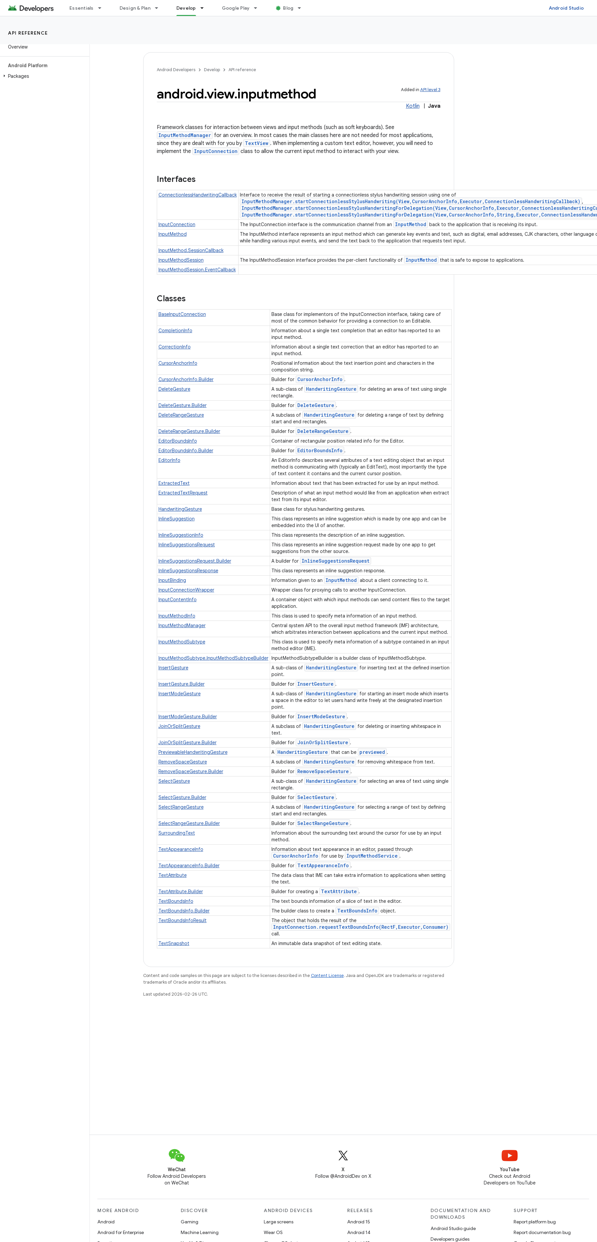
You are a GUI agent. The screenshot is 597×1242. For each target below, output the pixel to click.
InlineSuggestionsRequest (186, 545)
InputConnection (216, 151)
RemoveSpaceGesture (182, 762)
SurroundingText (176, 833)
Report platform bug (535, 1222)
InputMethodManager (184, 135)
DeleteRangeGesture (181, 415)
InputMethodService (372, 856)
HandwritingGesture (331, 389)
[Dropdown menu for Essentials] (103, 8)
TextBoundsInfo (175, 901)
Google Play (236, 8)
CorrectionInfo (174, 347)
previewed (372, 752)
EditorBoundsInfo (177, 441)
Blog (288, 8)
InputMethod (410, 224)
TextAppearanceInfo (180, 849)
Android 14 (358, 1232)
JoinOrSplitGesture (179, 726)
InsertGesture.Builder (181, 684)
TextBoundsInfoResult (182, 920)
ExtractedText (174, 483)
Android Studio (566, 8)
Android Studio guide (453, 1228)
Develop (212, 69)
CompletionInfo (175, 331)
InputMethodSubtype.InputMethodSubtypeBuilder (213, 658)
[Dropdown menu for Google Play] (258, 8)
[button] (43, 76)
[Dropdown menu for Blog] (302, 8)
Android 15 (358, 1222)
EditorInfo (169, 460)
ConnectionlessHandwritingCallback (197, 195)
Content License (327, 975)
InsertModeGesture (179, 694)
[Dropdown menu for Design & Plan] (159, 8)
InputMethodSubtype (181, 642)
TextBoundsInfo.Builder (184, 911)
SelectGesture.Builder (182, 797)
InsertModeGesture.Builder (187, 717)
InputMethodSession (181, 260)
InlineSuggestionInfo (180, 535)
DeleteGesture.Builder (182, 405)
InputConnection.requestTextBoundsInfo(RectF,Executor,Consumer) (360, 927)
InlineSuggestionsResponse (188, 571)
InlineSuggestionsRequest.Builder (194, 561)
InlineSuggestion (176, 519)
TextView (256, 143)
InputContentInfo (177, 600)
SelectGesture (174, 781)
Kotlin (413, 106)
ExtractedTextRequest (183, 493)
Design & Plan (135, 8)
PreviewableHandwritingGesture (193, 752)
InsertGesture (173, 668)
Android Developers (176, 69)
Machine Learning (200, 1232)
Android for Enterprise (120, 1232)
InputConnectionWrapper (186, 590)
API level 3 (430, 89)
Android (106, 1222)
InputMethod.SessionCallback (191, 250)
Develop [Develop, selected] (186, 8)
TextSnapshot (173, 943)
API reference (28, 33)
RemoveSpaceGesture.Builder (190, 771)
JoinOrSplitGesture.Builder (187, 743)
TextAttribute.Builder (180, 892)
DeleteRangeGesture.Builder (189, 431)
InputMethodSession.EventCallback (197, 270)
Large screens (278, 1222)
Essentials (81, 8)
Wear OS (273, 1232)
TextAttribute (172, 875)
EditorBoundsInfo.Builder (185, 451)
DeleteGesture (174, 389)
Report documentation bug (542, 1232)
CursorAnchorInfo (177, 363)
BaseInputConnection (182, 314)
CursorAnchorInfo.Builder (186, 379)
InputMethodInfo (176, 616)
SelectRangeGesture (181, 807)
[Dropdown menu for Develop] (205, 8)
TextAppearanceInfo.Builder (189, 866)
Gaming (189, 1222)
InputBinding (172, 580)
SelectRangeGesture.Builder (189, 823)
